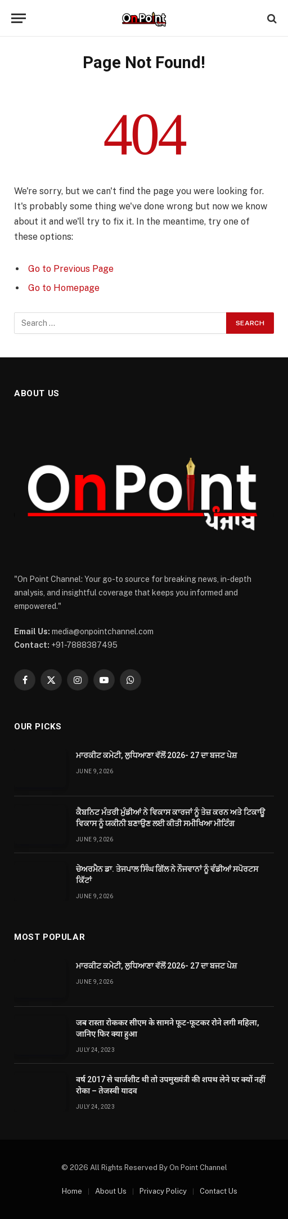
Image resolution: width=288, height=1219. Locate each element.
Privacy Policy (163, 1191)
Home (72, 1191)
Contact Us (218, 1191)
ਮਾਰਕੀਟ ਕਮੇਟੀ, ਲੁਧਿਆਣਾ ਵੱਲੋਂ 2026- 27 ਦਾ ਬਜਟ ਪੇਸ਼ (156, 755)
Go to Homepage (64, 288)
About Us (111, 1191)
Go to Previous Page (71, 268)
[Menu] (18, 18)
